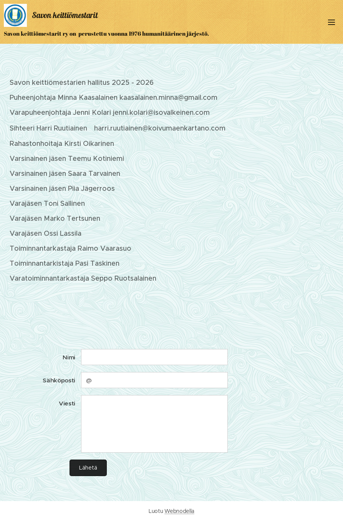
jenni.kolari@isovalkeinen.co (158, 112)
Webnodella (179, 511)
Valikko (331, 22)
